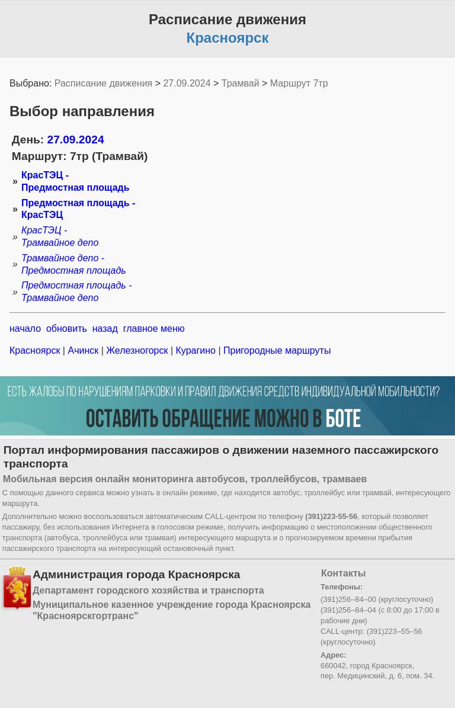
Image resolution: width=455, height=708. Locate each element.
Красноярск (36, 350)
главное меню (154, 328)
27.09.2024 (186, 83)
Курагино (195, 350)
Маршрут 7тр (299, 83)
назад (105, 328)
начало (25, 328)
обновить (66, 328)
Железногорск (137, 350)
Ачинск (83, 350)
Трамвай (240, 83)
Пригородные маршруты (276, 350)
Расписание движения (103, 83)
